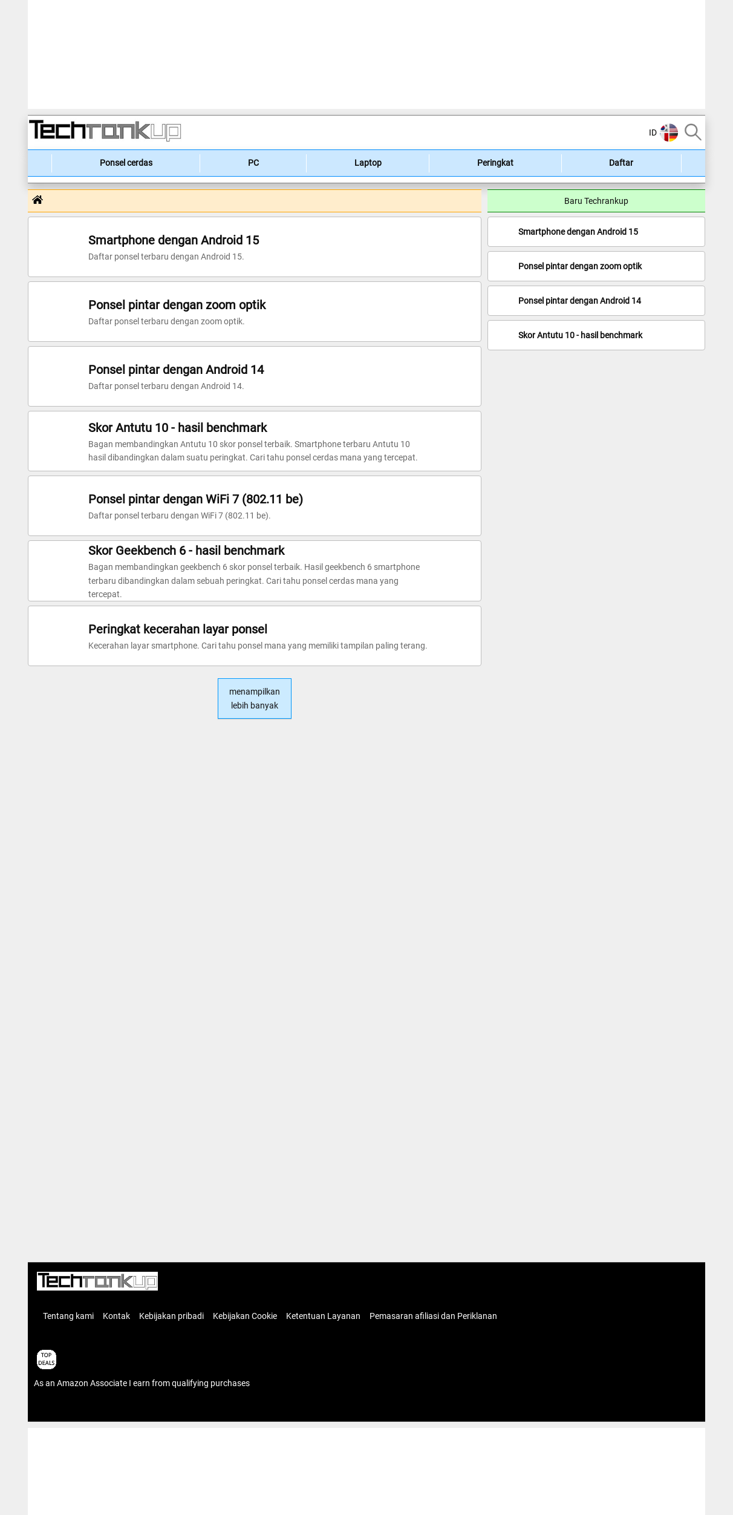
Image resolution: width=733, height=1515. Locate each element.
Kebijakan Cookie (245, 1316)
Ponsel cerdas (126, 163)
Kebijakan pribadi (171, 1316)
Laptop (368, 163)
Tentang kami (68, 1316)
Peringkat (495, 163)
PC (253, 163)
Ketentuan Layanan (323, 1316)
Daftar (621, 163)
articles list (54, 1408)
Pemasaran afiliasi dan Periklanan (433, 1316)
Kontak (116, 1316)
